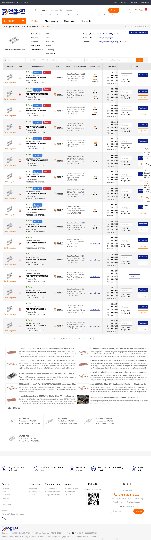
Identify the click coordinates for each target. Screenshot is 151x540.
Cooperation (69, 21)
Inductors (5, 498)
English (142, 2)
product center (14, 27)
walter (50, 15)
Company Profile (71, 488)
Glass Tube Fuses (33, 27)
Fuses (23, 27)
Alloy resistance (103, 15)
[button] (41, 10)
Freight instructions (52, 495)
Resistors (5, 488)
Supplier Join (132, 2)
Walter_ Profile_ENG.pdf (106, 34)
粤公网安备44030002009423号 (86, 533)
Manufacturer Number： (39, 76)
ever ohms (40, 15)
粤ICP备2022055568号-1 (60, 533)
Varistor (5, 501)
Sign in (116, 2)
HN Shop (35, 21)
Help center (86, 21)
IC (2, 508)
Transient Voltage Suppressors (13, 514)
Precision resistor (73, 15)
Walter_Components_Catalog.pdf (109, 42)
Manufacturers (51, 21)
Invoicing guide (34, 491)
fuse (113, 15)
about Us (32, 495)
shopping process (51, 488)
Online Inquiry (134, 276)
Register (123, 2)
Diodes (4, 511)
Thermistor (6, 495)
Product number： (39, 82)
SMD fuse (60, 15)
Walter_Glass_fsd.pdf (105, 38)
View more (111, 83)
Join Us (68, 495)
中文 (147, 2)
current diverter (88, 15)
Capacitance (6, 504)
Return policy (34, 488)
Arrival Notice (95, 243)
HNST (5, 27)
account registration (52, 491)
